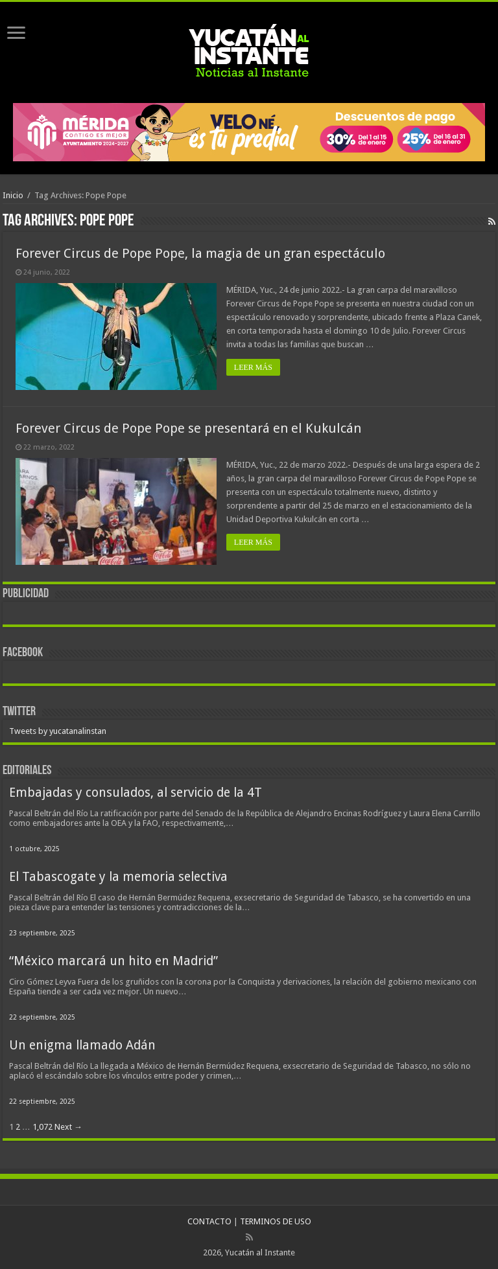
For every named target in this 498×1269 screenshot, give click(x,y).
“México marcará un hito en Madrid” (113, 961)
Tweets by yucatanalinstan (57, 731)
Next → (68, 1127)
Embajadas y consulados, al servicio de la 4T (135, 792)
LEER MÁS (253, 367)
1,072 (42, 1127)
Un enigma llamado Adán (82, 1045)
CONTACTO (209, 1221)
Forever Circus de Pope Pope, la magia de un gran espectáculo (200, 253)
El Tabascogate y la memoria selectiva (118, 876)
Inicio (13, 195)
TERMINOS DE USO (275, 1221)
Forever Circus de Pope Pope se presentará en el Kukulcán (188, 428)
